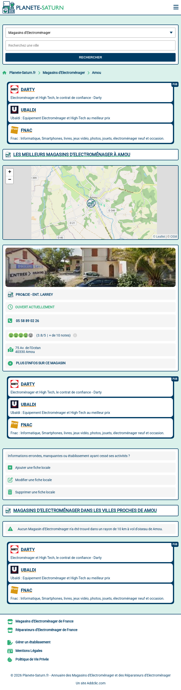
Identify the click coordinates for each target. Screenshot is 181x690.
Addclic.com (96, 683)
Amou (96, 73)
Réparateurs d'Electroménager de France (46, 630)
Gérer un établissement (33, 642)
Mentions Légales (28, 651)
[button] (90, 202)
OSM (173, 236)
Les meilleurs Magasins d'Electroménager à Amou (71, 154)
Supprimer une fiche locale (35, 492)
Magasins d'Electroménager (64, 73)
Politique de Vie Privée (32, 659)
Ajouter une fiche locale (32, 468)
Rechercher (90, 57)
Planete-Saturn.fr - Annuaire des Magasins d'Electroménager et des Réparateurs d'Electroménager (97, 675)
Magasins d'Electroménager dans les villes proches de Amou (85, 510)
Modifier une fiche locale (33, 480)
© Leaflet (159, 236)
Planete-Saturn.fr (22, 73)
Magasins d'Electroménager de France (44, 621)
